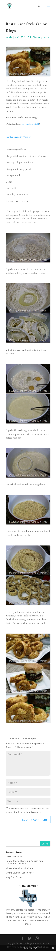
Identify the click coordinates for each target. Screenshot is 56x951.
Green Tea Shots (14, 856)
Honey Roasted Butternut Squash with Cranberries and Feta (24, 862)
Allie (10, 37)
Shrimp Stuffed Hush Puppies (20, 872)
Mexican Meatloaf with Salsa (19, 868)
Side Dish (32, 37)
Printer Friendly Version (18, 136)
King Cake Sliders (14, 877)
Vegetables (43, 37)
